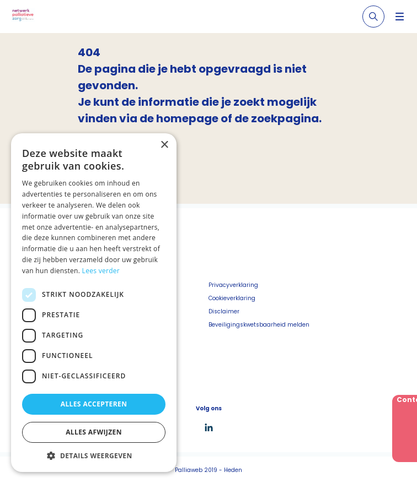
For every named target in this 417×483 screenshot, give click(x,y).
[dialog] (94, 302)
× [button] (164, 145)
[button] (93, 455)
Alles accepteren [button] (94, 404)
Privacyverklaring (233, 285)
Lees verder (101, 270)
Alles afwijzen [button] (94, 432)
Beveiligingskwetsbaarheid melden (259, 325)
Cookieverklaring (232, 298)
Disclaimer (224, 311)
